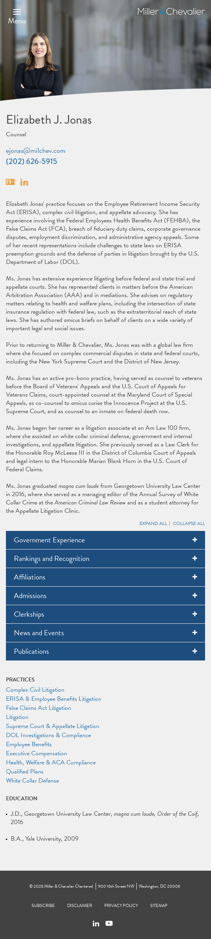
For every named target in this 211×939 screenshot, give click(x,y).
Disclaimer (79, 905)
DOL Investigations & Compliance (48, 735)
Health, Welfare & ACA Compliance (51, 762)
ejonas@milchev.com (36, 150)
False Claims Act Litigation (38, 708)
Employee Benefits (29, 744)
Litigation (17, 717)
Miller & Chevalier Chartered (68, 886)
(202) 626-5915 (31, 161)
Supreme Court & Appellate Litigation (52, 726)
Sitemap (159, 905)
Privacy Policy (121, 905)
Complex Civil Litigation (35, 689)
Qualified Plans (24, 771)
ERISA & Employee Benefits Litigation (53, 699)
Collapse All (189, 523)
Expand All (153, 523)
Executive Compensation (36, 753)
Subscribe (43, 905)
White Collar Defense (32, 780)
